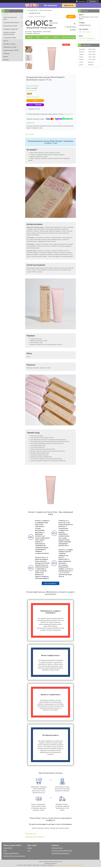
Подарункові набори (9, 37)
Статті (5, 850)
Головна (29, 37)
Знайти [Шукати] (71, 16)
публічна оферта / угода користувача (14, 856)
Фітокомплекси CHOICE (10, 26)
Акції (37, 37)
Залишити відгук (71, 27)
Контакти (6, 60)
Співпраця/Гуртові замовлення (60, 853)
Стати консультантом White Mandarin (61, 850)
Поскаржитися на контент (61, 865)
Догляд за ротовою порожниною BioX (9, 33)
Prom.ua (60, 861)
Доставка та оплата (9, 44)
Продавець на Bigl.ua (50, 863)
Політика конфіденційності (11, 853)
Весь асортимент (50, 583)
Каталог (5, 14)
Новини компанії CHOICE (11, 50)
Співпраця (6, 53)
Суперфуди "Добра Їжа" (10, 29)
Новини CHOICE (7, 848)
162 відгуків (82, 1)
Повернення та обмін (9, 47)
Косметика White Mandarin (11, 22)
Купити (35, 100)
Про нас (5, 41)
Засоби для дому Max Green (10, 18)
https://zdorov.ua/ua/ (85, 32)
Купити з (35, 105)
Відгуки (5, 56)
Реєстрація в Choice (57, 848)
